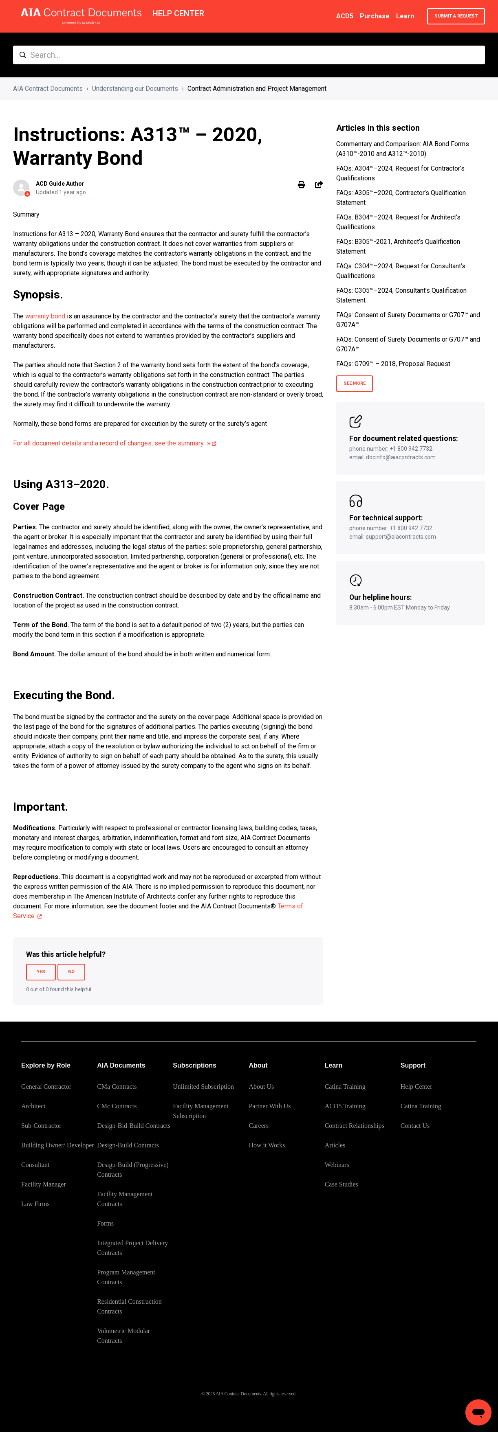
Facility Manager (43, 1184)
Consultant (35, 1164)
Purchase (375, 16)
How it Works (267, 1145)
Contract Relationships (354, 1125)
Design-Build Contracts (128, 1145)
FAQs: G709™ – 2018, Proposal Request (393, 364)
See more (355, 383)
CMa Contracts (117, 1086)
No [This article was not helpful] (71, 971)
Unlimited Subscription (203, 1086)
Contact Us (415, 1125)
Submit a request (456, 16)
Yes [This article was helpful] (41, 971)
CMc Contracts (117, 1106)
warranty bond (45, 316)
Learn (405, 16)
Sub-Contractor (41, 1125)
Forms (105, 1223)
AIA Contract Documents (48, 88)
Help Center (416, 1086)
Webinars (337, 1164)
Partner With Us (270, 1106)
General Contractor (46, 1086)
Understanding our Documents (135, 88)
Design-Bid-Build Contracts (133, 1125)
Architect (33, 1106)
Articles (335, 1145)
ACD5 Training (345, 1106)
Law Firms (35, 1203)
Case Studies (341, 1184)
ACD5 (344, 16)
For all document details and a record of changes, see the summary (111, 443)
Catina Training (345, 1086)
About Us (261, 1086)
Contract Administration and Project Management (256, 88)
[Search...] (249, 55)
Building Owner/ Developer (57, 1145)
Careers (259, 1125)
